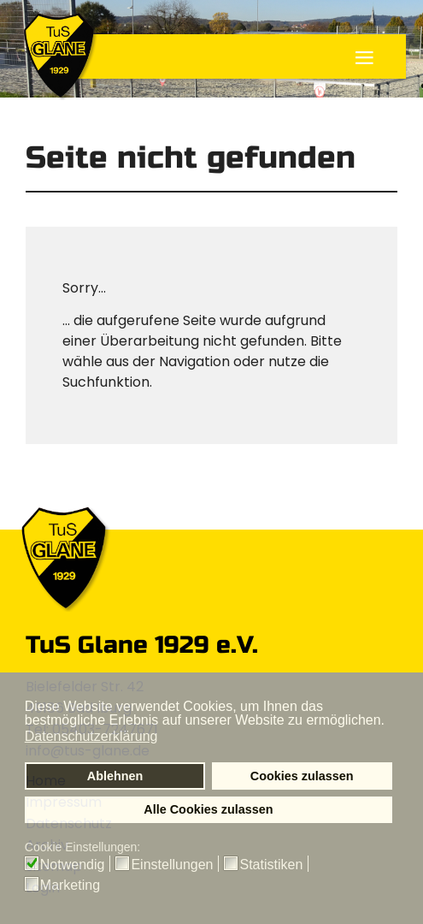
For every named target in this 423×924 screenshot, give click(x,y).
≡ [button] (364, 60)
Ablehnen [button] (115, 776)
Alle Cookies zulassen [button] (208, 809)
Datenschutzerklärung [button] (91, 736)
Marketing (70, 885)
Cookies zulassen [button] (302, 776)
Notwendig (72, 865)
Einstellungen (172, 865)
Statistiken (271, 865)
